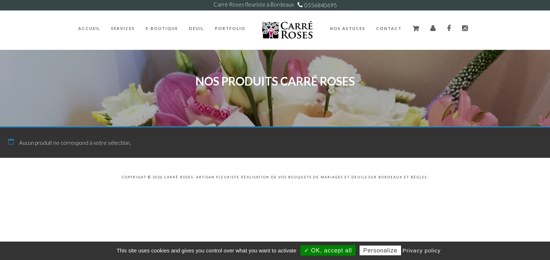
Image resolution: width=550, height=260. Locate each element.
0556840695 (320, 5)
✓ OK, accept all (328, 250)
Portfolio (230, 28)
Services (123, 28)
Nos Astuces (347, 28)
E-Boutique (162, 28)
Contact (389, 28)
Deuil (196, 28)
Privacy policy (421, 250)
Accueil (89, 28)
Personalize (380, 250)
